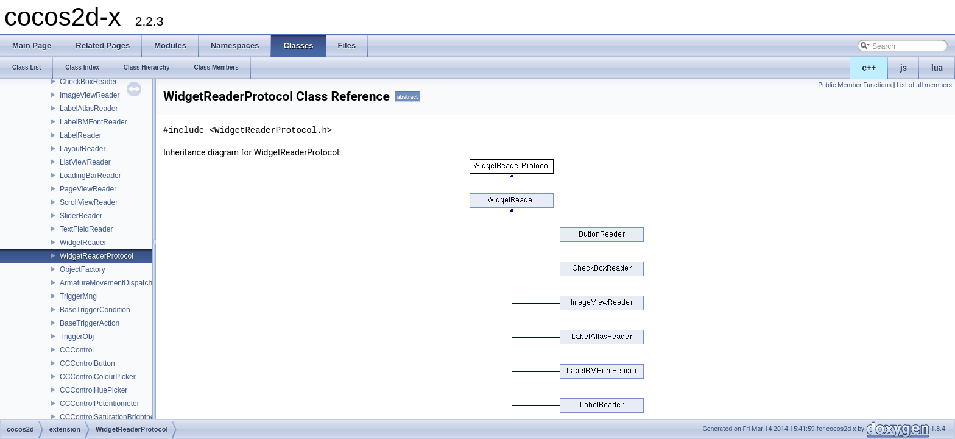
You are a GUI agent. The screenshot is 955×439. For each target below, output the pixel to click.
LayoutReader (82, 149)
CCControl (77, 350)
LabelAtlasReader (89, 108)
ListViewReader (85, 162)
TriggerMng (78, 296)
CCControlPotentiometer (99, 403)
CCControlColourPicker (98, 377)
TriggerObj (77, 336)
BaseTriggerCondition (95, 309)
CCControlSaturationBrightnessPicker (121, 417)
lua (937, 68)
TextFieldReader (86, 229)
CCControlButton (87, 363)
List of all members (924, 85)
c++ (869, 68)
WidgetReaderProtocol (96, 256)
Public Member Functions (855, 85)
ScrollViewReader (89, 202)
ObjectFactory (82, 269)
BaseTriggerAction (89, 323)
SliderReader (81, 216)
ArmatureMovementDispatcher (109, 283)
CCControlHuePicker (93, 390)
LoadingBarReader (90, 175)
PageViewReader (88, 189)
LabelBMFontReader (93, 122)
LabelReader (81, 135)
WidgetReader (83, 242)
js (903, 68)
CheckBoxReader (88, 81)
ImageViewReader (90, 95)
